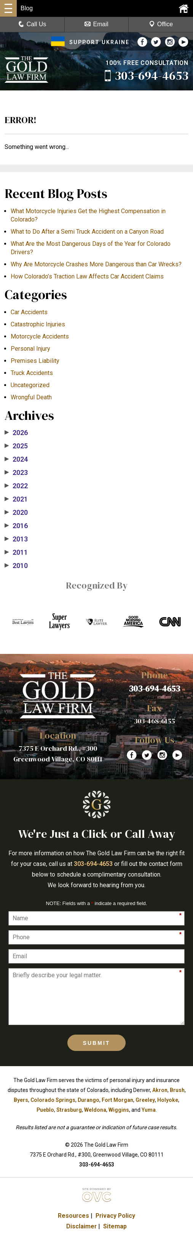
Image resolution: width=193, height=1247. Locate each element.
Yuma (149, 1110)
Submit (96, 1043)
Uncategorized (30, 385)
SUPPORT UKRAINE (90, 42)
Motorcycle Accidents (40, 336)
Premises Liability (35, 360)
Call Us (32, 24)
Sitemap (115, 1226)
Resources (73, 1215)
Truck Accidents (32, 373)
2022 (16, 486)
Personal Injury (30, 348)
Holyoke (167, 1100)
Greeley (145, 1100)
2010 (16, 566)
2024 (16, 459)
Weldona (95, 1110)
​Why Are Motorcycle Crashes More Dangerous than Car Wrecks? (96, 264)
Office (161, 24)
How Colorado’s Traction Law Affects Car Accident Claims (87, 276)
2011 (16, 552)
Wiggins (118, 1110)
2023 (16, 472)
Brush (177, 1090)
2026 (16, 433)
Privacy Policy (115, 1215)
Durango (88, 1100)
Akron (159, 1090)
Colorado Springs (52, 1100)
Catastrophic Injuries (38, 324)
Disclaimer (81, 1226)
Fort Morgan (117, 1100)
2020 (16, 512)
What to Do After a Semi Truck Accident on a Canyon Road (87, 231)
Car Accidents (29, 312)
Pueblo (45, 1110)
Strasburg (69, 1110)
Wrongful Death (31, 397)
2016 (16, 526)
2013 (16, 539)
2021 (16, 499)
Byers (21, 1100)
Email (96, 24)
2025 (16, 446)
